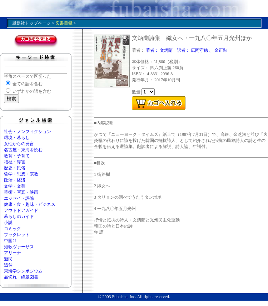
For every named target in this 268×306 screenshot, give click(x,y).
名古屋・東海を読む (23, 149)
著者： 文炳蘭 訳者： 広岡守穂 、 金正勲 (186, 50)
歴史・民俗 (14, 167)
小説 (8, 222)
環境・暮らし (17, 137)
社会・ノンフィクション (27, 131)
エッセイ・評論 (19, 198)
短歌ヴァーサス (19, 246)
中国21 (10, 240)
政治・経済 (14, 180)
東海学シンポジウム (23, 271)
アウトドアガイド (21, 210)
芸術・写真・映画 (21, 192)
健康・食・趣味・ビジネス (29, 204)
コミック (12, 228)
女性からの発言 (19, 143)
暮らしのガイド (19, 216)
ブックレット (17, 234)
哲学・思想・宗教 (21, 174)
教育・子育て (17, 155)
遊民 (8, 258)
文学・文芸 (14, 186)
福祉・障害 (14, 161)
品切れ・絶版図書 (21, 277)
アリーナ (12, 252)
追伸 (8, 264)
